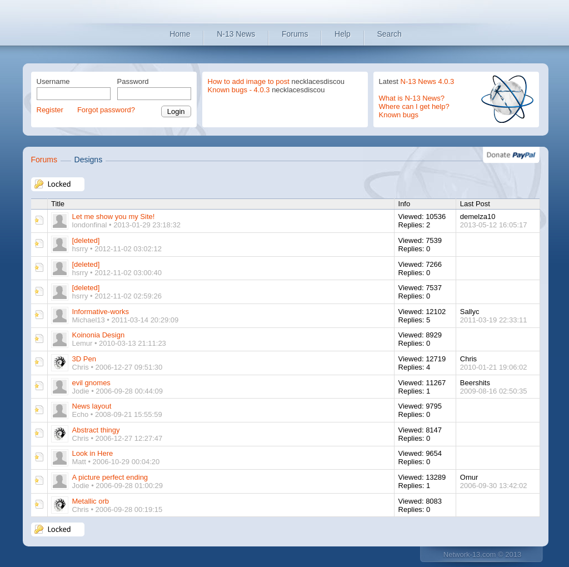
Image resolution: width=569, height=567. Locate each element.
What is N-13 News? (412, 98)
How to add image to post (249, 81)
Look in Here (92, 453)
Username (53, 81)
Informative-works (100, 311)
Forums (295, 33)
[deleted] (86, 240)
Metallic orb (90, 501)
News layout (92, 406)
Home (179, 33)
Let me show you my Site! (113, 216)
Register (50, 110)
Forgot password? (106, 110)
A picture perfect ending (110, 477)
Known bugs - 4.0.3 (239, 90)
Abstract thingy (96, 430)
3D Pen (84, 359)
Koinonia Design (98, 335)
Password (133, 81)
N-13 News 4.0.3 (428, 81)
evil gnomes (91, 383)
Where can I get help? (414, 106)
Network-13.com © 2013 (482, 554)
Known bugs (399, 115)
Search (389, 33)
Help (343, 33)
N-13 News (236, 33)
